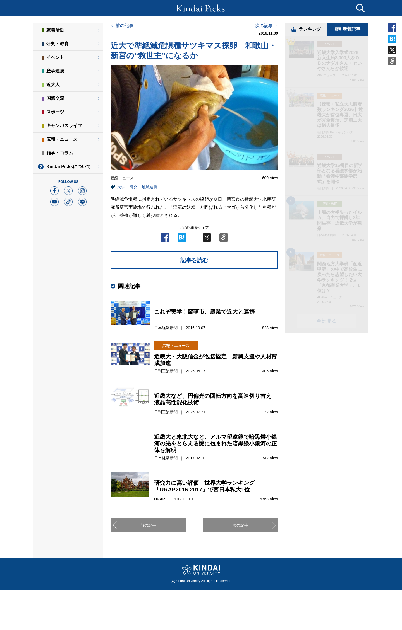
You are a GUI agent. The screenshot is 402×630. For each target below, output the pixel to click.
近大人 (53, 84)
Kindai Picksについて (68, 166)
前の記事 (124, 25)
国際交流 (55, 98)
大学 (121, 187)
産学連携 (55, 71)
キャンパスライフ (64, 125)
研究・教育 (57, 43)
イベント (55, 57)
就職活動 (55, 30)
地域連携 (149, 187)
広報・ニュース (62, 139)
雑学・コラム (59, 153)
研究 (133, 187)
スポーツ (55, 112)
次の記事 (264, 25)
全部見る (327, 321)
